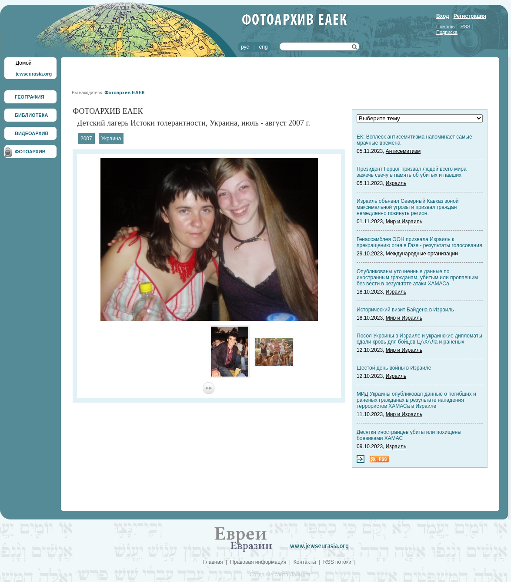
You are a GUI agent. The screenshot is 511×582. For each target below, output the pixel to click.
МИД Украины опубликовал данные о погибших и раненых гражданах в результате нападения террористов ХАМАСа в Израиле (416, 400)
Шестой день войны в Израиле (394, 368)
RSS (466, 26)
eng (263, 47)
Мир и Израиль (404, 221)
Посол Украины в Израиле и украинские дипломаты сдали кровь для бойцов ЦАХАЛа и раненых (419, 339)
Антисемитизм (403, 151)
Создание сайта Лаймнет (280, 575)
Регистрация (470, 16)
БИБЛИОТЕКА (31, 115)
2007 (86, 139)
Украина (111, 139)
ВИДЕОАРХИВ (31, 133)
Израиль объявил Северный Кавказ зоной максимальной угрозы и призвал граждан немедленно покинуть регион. (408, 207)
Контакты (305, 562)
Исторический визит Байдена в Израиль (405, 310)
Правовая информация (258, 562)
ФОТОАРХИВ (30, 151)
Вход (442, 16)
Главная (213, 562)
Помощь (445, 26)
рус (245, 47)
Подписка (447, 32)
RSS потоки (337, 562)
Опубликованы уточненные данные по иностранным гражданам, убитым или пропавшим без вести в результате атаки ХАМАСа (417, 277)
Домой (24, 63)
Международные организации (422, 254)
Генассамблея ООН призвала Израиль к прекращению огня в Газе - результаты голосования (419, 242)
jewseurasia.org (34, 73)
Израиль (396, 183)
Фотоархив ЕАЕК (124, 92)
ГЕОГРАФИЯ (29, 96)
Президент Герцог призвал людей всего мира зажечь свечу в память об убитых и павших (412, 172)
